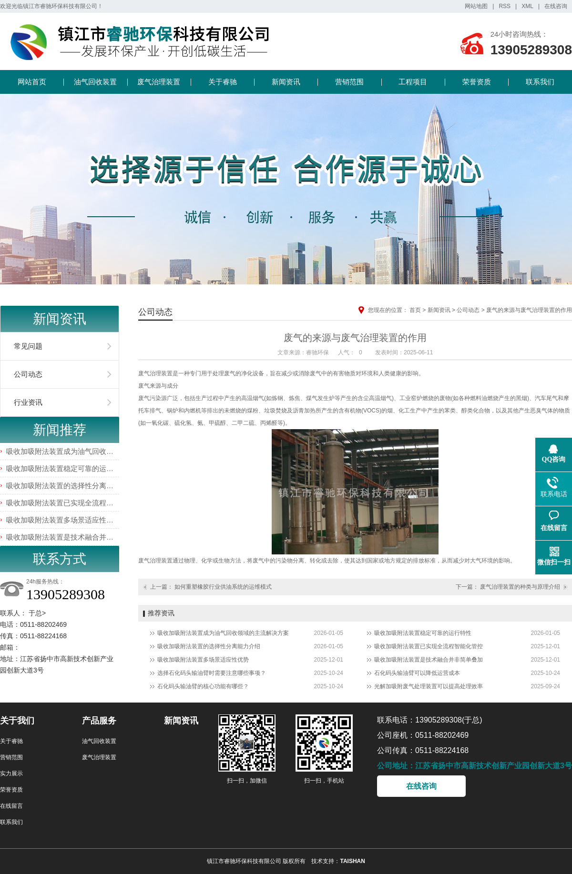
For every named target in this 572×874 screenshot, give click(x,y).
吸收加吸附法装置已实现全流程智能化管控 (74, 503)
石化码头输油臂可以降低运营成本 (417, 673)
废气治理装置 (158, 82)
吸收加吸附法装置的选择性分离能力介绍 (70, 486)
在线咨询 (555, 6)
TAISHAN (352, 861)
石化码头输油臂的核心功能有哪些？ (203, 686)
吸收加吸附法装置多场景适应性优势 (63, 520)
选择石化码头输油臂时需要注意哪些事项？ (211, 673)
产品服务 (99, 720)
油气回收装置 (95, 82)
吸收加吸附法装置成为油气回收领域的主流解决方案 (88, 451)
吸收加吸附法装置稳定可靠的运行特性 (67, 468)
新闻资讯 (286, 82)
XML (527, 6)
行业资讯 (28, 402)
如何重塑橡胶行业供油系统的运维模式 (223, 586)
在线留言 (11, 806)
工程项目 (412, 82)
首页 (415, 310)
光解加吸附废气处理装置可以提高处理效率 (428, 686)
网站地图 (476, 6)
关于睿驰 (222, 82)
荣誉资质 (476, 82)
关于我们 (17, 720)
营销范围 (349, 82)
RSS (505, 6)
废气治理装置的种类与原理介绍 (520, 586)
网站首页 (32, 82)
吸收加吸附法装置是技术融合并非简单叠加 (74, 537)
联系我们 (540, 82)
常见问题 (28, 346)
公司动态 (28, 374)
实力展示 (11, 773)
